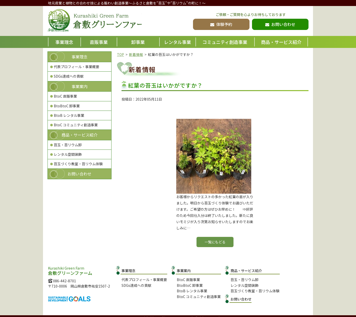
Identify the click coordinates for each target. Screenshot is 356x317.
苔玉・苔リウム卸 (68, 144)
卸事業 (138, 42)
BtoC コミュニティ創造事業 (76, 124)
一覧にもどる (215, 241)
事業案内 (80, 86)
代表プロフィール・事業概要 (76, 66)
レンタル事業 (177, 42)
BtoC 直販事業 (65, 96)
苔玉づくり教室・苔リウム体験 (78, 163)
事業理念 (64, 42)
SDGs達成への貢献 (69, 76)
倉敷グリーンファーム (100, 21)
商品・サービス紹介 (281, 42)
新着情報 (136, 54)
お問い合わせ (80, 174)
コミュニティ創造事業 (224, 42)
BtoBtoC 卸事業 (67, 105)
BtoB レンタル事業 (69, 115)
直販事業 (99, 42)
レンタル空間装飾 (68, 154)
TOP (120, 54)
